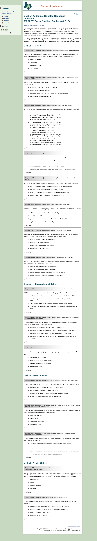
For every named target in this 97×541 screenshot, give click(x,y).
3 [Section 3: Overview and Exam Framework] (5, 29)
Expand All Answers (28, 25)
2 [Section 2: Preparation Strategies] (3, 29)
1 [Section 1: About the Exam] (1, 29)
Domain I (6, 16)
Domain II (6, 18)
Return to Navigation (74, 526)
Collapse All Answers (39, 25)
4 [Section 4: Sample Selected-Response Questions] (7, 29)
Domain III (6, 20)
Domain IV (6, 23)
